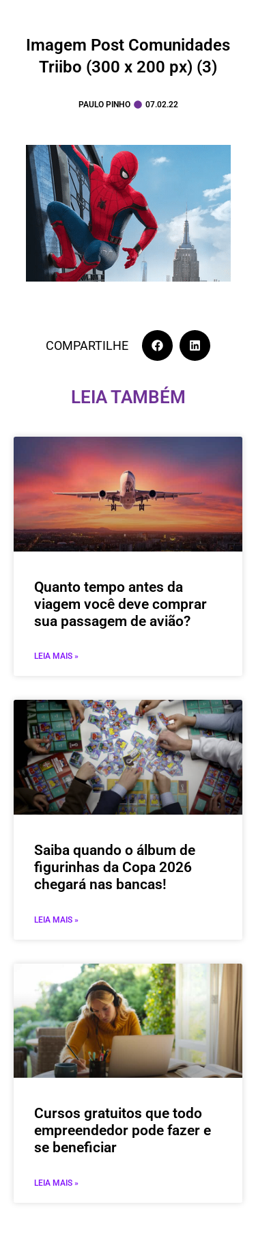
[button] (157, 345)
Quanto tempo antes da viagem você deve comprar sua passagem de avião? (120, 604)
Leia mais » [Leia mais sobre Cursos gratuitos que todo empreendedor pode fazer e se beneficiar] (56, 1183)
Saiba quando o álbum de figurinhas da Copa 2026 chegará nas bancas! (114, 867)
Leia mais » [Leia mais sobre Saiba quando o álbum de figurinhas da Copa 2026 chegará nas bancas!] (56, 920)
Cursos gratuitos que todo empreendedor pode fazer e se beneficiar (122, 1130)
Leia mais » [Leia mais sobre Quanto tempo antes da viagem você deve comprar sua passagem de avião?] (56, 656)
